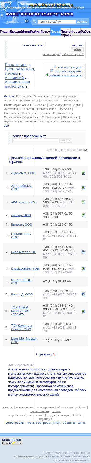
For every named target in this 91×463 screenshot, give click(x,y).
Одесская (64, 109)
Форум (76, 31)
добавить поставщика (63, 75)
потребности (16, 415)
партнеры (45, 419)
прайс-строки (39, 411)
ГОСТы (76, 415)
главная (8, 407)
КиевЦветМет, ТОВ (25, 268)
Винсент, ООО (21, 224)
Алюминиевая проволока (17, 84)
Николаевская (46, 109)
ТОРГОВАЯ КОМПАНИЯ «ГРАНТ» (20, 310)
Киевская (40, 105)
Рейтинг (36, 31)
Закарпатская (50, 100)
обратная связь (74, 422)
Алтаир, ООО (21, 215)
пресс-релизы (25, 407)
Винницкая (23, 96)
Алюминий (14, 78)
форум (51, 415)
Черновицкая (34, 121)
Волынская (41, 96)
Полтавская (11, 113)
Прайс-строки (66, 33)
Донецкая (10, 100)
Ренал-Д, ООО (22, 294)
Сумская (44, 113)
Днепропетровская (63, 96)
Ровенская (29, 113)
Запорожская (70, 100)
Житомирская (28, 100)
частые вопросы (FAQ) (43, 422)
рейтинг (80, 407)
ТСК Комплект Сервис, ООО (21, 327)
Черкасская (70, 117)
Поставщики (16, 65)
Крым (77, 105)
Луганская (11, 109)
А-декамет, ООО (23, 173)
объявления (65, 407)
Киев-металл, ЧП (23, 252)
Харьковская (12, 117)
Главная (6, 31)
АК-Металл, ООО (24, 202)
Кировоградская (60, 105)
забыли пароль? (73, 54)
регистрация (51, 54)
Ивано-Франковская (17, 105)
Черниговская (13, 121)
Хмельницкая (51, 117)
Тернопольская (63, 113)
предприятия (45, 407)
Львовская (27, 109)
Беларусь (51, 121)
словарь (63, 415)
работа (56, 411)
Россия (65, 121)
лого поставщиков (66, 71)
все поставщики (68, 67)
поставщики (36, 415)
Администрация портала (30, 456)
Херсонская (31, 117)
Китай (77, 121)
